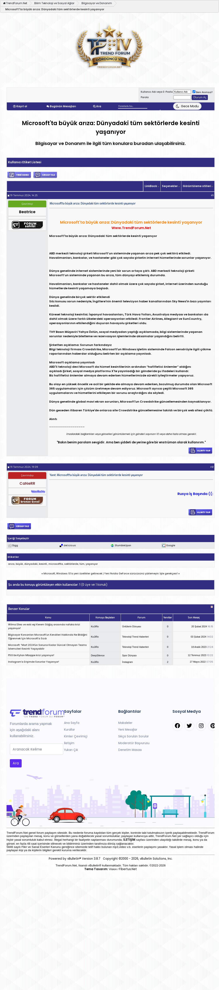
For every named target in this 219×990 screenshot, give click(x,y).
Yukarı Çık (71, 750)
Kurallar (69, 730)
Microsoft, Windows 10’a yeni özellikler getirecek (72, 573)
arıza (11, 564)
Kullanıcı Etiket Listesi (24, 162)
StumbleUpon (123, 545)
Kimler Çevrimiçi (75, 736)
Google (170, 545)
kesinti (43, 564)
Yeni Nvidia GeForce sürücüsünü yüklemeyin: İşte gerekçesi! (141, 573)
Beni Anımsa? (202, 92)
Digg (15, 545)
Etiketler (13, 557)
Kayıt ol (21, 106)
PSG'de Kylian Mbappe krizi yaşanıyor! (31, 655)
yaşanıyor (92, 564)
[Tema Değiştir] (187, 106)
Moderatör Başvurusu (133, 743)
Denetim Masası (130, 750)
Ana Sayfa (71, 723)
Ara (98, 106)
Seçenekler (170, 186)
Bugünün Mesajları (63, 106)
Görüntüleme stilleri (197, 186)
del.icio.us (70, 545)
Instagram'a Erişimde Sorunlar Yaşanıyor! (33, 661)
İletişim (69, 743)
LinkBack (151, 186)
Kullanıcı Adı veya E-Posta (157, 92)
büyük (19, 564)
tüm (82, 564)
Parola (145, 97)
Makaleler (125, 723)
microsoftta (56, 564)
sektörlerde (71, 564)
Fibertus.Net (128, 869)
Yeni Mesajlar (127, 730)
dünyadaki (31, 564)
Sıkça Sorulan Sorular (133, 736)
